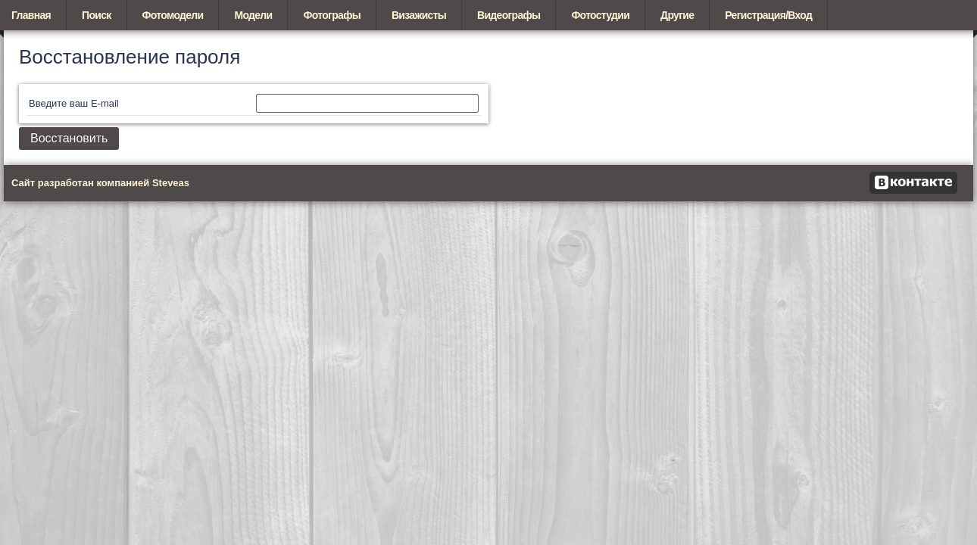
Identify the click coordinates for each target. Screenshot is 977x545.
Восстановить (69, 138)
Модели (253, 15)
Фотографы (331, 15)
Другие (677, 15)
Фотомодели (173, 15)
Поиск (96, 15)
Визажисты (419, 15)
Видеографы (508, 15)
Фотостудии (600, 15)
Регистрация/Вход (768, 15)
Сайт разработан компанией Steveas (100, 182)
